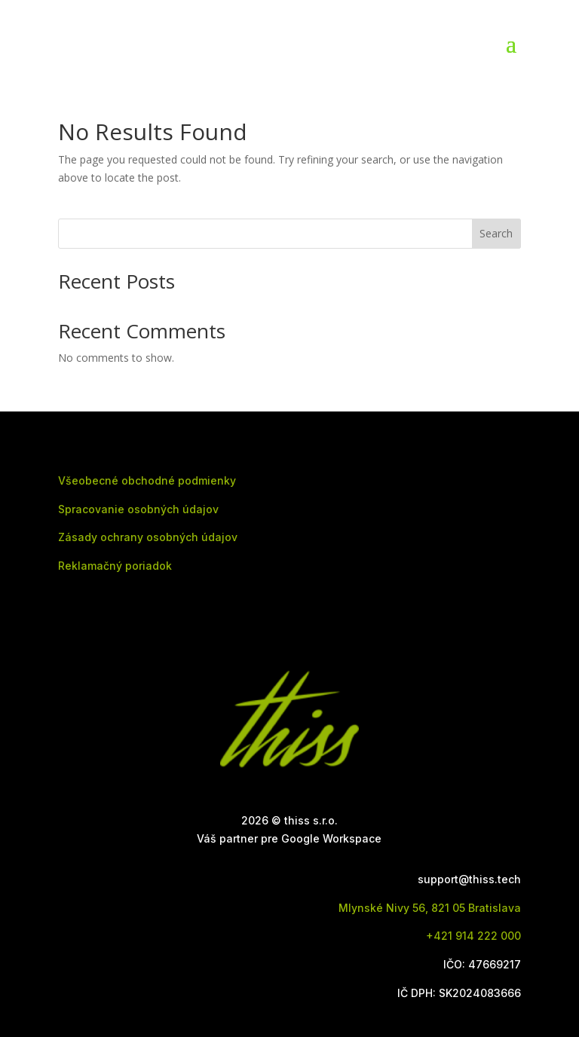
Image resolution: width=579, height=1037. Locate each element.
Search (496, 233)
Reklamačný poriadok (115, 565)
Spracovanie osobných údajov (138, 509)
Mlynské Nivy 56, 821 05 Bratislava (430, 907)
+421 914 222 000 (473, 935)
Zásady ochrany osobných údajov (147, 537)
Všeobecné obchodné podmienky (147, 480)
